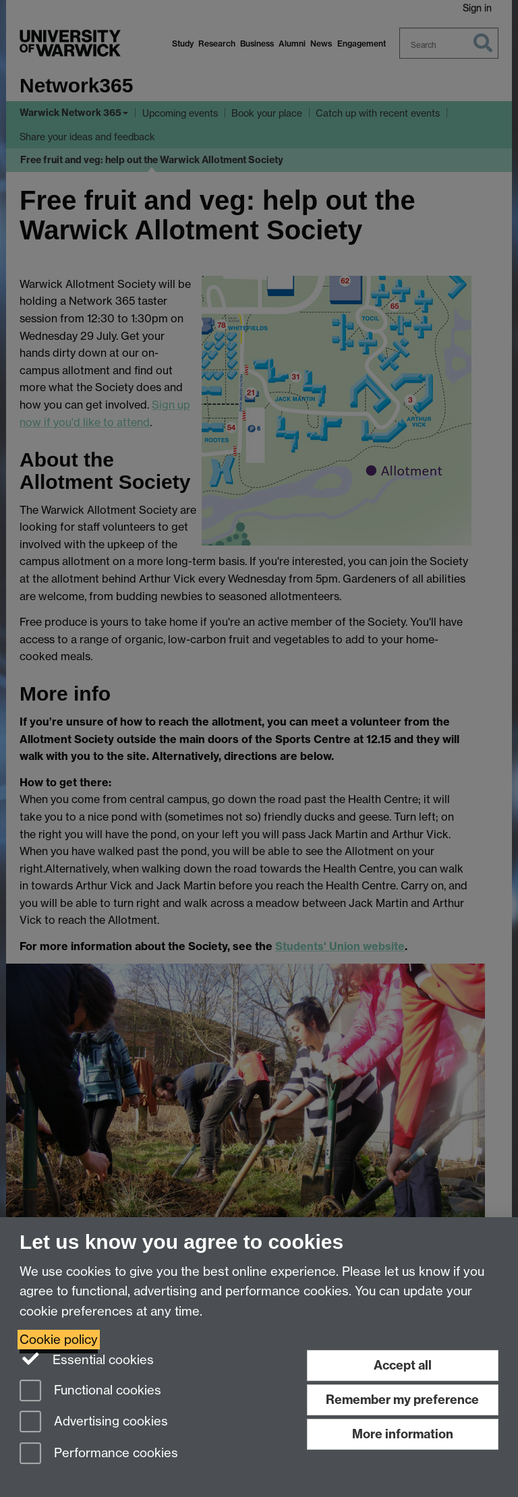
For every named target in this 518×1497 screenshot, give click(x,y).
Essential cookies (87, 1359)
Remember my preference (402, 1399)
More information (402, 1434)
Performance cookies (99, 1454)
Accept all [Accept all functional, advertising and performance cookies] (403, 1365)
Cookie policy (59, 1339)
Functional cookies (90, 1391)
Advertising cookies (94, 1422)
